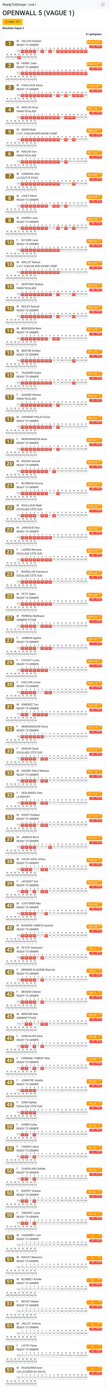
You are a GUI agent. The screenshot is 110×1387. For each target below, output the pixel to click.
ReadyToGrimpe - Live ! (19, 5)
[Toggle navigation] (102, 4)
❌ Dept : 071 (12, 21)
